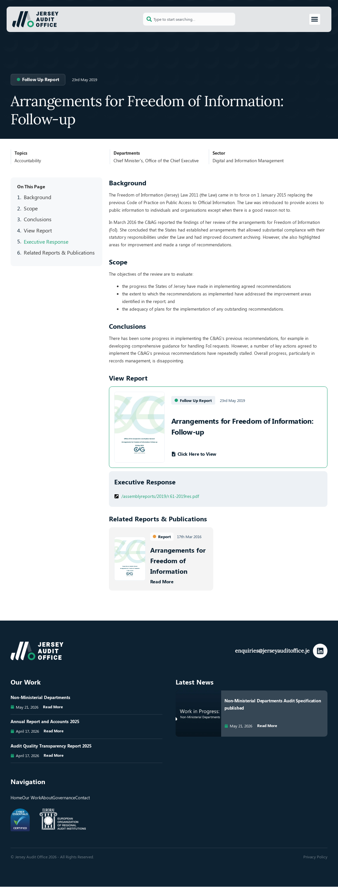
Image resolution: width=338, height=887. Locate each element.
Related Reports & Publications (59, 252)
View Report (38, 230)
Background (37, 197)
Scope (31, 208)
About (46, 797)
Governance (63, 797)
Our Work (31, 797)
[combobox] (189, 19)
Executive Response (46, 241)
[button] (314, 19)
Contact (82, 797)
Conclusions (37, 219)
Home (16, 797)
